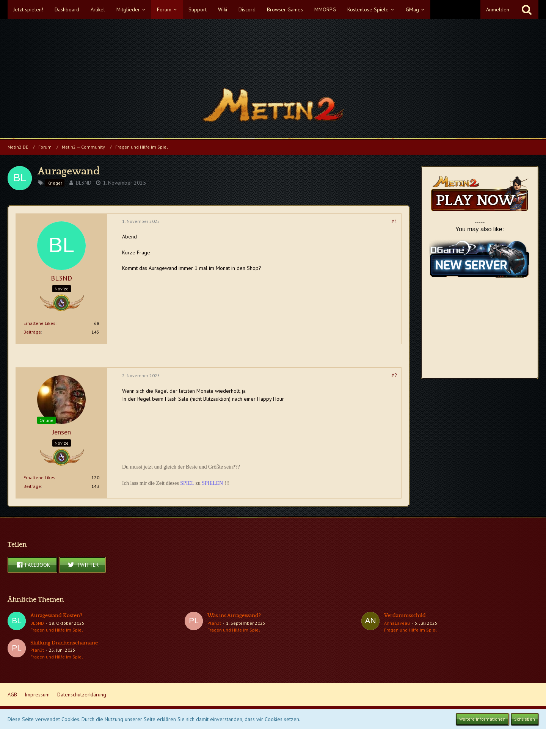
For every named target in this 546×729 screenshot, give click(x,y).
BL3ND (83, 182)
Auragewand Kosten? (56, 616)
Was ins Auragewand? (234, 616)
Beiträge (32, 332)
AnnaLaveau (397, 623)
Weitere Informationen (482, 719)
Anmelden (497, 9)
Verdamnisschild (405, 616)
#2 (394, 375)
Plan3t (214, 623)
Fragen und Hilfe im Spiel (56, 630)
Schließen (524, 719)
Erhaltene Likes (39, 323)
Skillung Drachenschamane (64, 643)
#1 (394, 221)
